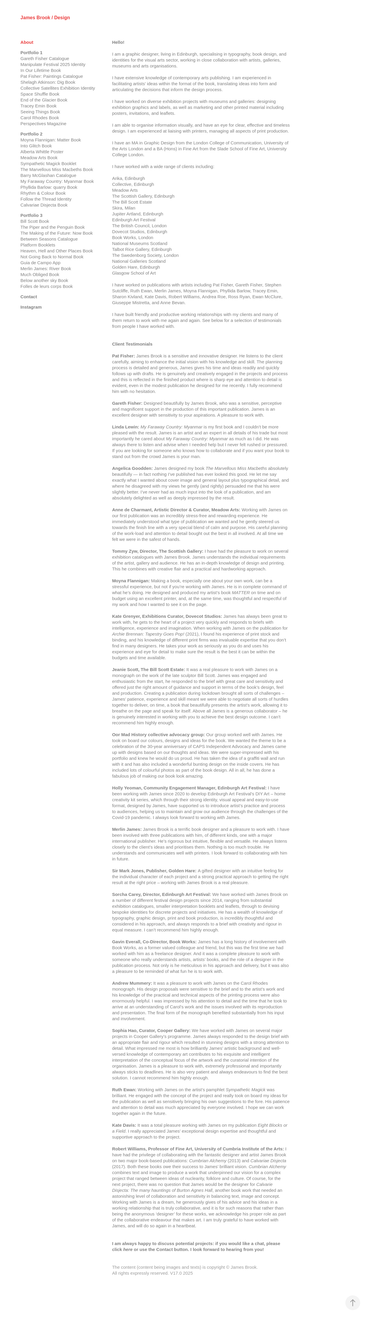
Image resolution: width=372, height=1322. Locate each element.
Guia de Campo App (40, 262)
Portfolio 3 (31, 215)
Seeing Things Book (40, 111)
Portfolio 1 (31, 52)
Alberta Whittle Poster (41, 151)
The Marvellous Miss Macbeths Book (56, 169)
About (26, 42)
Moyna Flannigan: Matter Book (50, 139)
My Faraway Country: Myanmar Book (57, 181)
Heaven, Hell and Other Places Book (56, 250)
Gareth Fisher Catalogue (44, 58)
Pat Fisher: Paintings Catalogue (51, 76)
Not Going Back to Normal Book (52, 256)
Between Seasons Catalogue (49, 238)
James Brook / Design (45, 17)
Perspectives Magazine (43, 123)
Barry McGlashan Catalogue (48, 175)
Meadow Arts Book (38, 157)
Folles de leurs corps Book (46, 286)
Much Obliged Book (39, 274)
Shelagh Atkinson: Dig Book (47, 82)
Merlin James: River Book (45, 268)
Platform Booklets (37, 244)
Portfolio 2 (31, 133)
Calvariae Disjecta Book (44, 204)
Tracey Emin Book (38, 105)
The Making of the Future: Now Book (56, 233)
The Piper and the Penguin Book (52, 227)
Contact (28, 296)
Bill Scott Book (34, 221)
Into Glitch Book (36, 145)
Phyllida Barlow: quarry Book (48, 187)
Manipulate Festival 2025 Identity (52, 64)
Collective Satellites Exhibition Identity (57, 88)
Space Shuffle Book (39, 93)
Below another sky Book (44, 280)
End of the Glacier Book (43, 99)
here (128, 1249)
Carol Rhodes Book (39, 117)
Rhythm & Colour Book (43, 193)
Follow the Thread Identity (45, 198)
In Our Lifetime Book (40, 70)
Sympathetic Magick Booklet (48, 163)
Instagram (31, 306)
